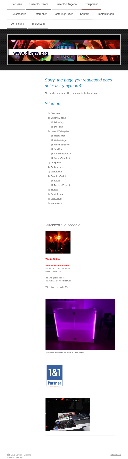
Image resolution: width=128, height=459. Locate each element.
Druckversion (15, 455)
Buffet (57, 180)
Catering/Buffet (58, 176)
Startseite (55, 113)
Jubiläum (58, 149)
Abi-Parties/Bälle (62, 153)
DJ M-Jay (59, 122)
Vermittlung (56, 198)
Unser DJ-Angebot (60, 131)
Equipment (56, 162)
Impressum (56, 203)
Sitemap (27, 455)
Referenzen (56, 171)
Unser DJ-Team (58, 118)
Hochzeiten (60, 135)
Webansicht (115, 454)
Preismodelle (57, 167)
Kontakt (54, 189)
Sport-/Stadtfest (62, 158)
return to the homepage (86, 93)
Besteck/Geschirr (62, 185)
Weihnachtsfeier (62, 144)
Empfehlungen (58, 194)
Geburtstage (60, 140)
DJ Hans (58, 127)
